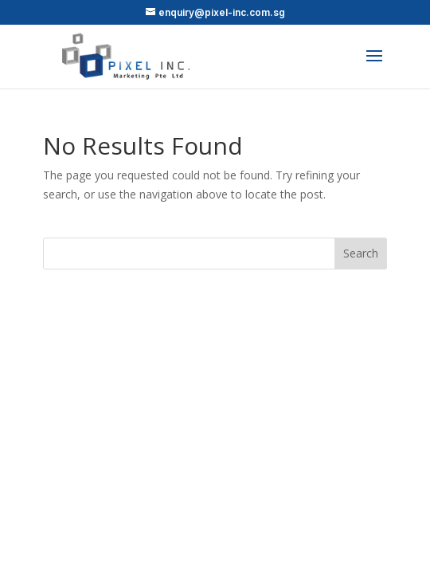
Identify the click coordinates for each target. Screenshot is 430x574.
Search (360, 253)
